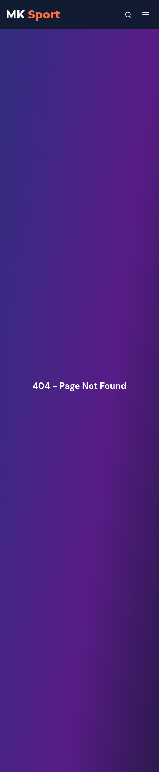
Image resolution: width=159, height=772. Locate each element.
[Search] (128, 14)
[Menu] (145, 14)
